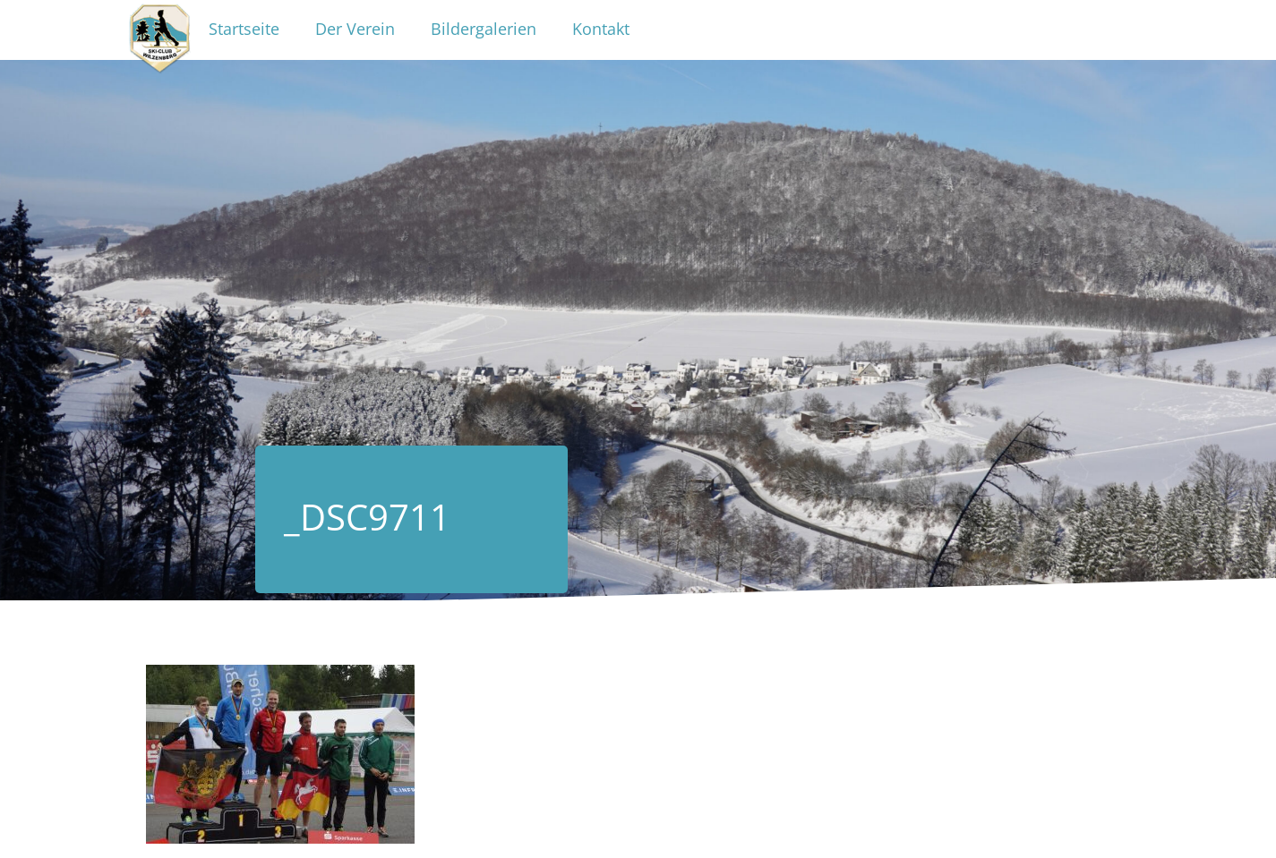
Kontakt (600, 28)
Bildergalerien (483, 28)
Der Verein (355, 28)
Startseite (244, 28)
